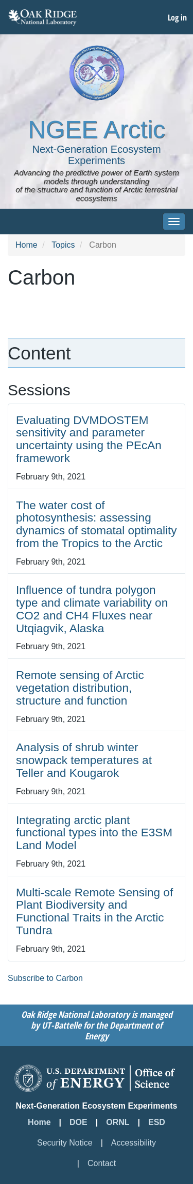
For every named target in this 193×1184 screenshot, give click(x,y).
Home (26, 244)
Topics (63, 244)
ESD (156, 1122)
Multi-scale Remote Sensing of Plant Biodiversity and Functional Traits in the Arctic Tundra (94, 911)
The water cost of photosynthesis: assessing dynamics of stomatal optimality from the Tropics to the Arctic (96, 524)
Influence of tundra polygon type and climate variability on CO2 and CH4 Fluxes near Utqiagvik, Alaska (92, 609)
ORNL (117, 1122)
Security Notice (65, 1142)
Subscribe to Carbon (45, 978)
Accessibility (133, 1142)
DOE (78, 1122)
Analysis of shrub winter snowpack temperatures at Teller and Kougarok (84, 760)
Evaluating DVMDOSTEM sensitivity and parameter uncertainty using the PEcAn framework (89, 439)
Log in (177, 17)
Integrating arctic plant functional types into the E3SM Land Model (94, 833)
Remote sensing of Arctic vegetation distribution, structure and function (80, 688)
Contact (101, 1163)
